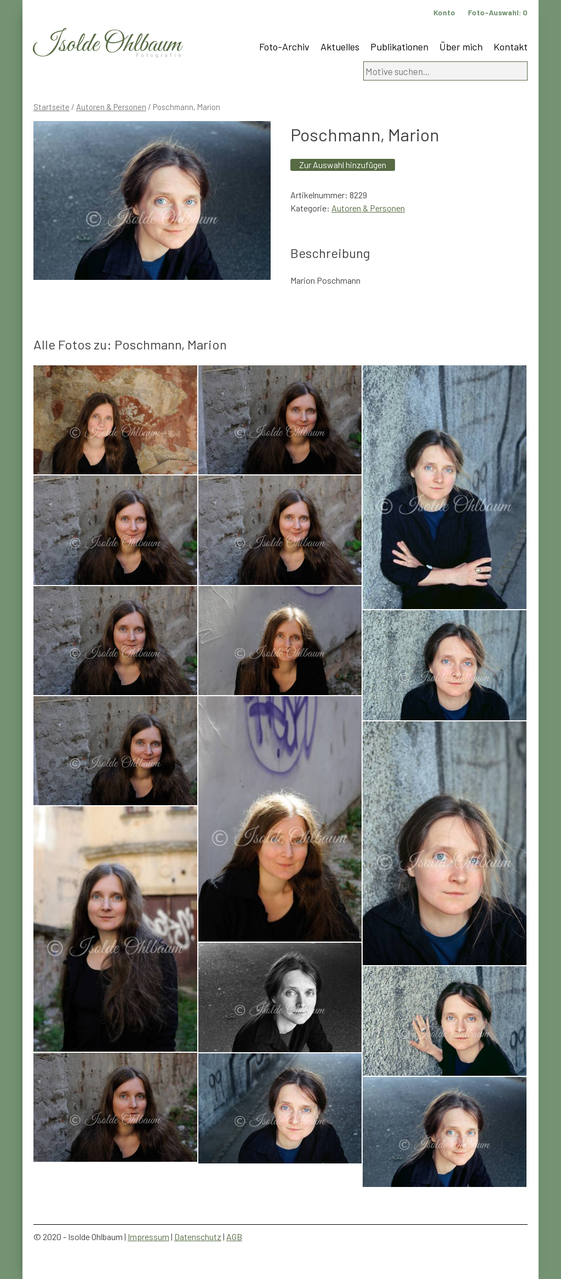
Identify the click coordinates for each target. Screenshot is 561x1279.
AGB (234, 1236)
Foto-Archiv (284, 46)
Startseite (51, 107)
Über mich (461, 46)
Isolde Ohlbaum (107, 44)
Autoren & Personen (111, 107)
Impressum (148, 1236)
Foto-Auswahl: (498, 12)
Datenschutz (197, 1236)
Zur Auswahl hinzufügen (342, 164)
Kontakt (511, 46)
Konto (444, 12)
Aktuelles (339, 46)
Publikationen (399, 46)
